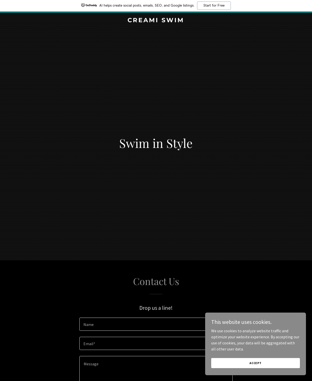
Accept (255, 363)
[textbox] (156, 324)
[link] (156, 20)
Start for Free (214, 5)
